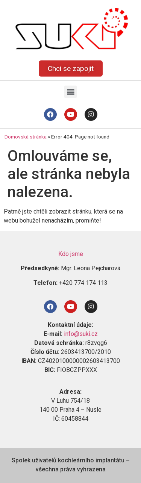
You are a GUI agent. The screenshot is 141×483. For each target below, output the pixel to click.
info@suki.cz (81, 333)
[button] (70, 92)
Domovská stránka (26, 137)
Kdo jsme (70, 253)
